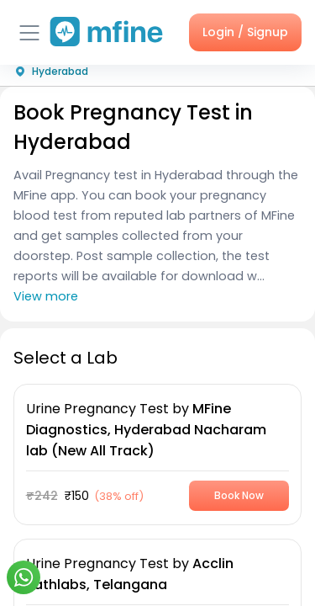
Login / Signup (245, 32)
